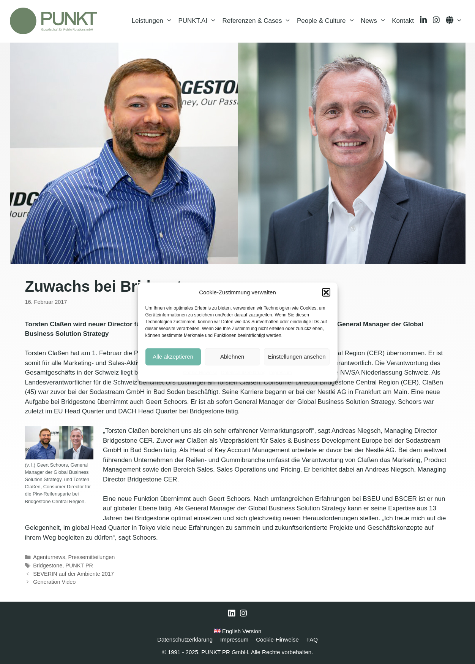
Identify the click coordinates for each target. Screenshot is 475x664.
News (375, 21)
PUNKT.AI (198, 21)
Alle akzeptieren (173, 356)
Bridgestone (47, 565)
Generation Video (54, 582)
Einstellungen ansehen (297, 356)
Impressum (280, 372)
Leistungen (153, 21)
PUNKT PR (79, 565)
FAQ (312, 639)
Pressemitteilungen (91, 557)
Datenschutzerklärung (243, 372)
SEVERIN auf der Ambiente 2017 (73, 574)
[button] (326, 292)
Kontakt (403, 20)
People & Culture (327, 21)
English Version (238, 631)
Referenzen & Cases (258, 21)
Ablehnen (232, 356)
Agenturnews (49, 557)
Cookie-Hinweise (200, 372)
